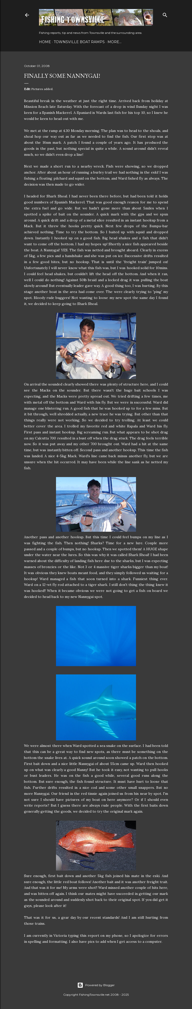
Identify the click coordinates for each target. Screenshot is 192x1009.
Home (45, 42)
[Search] (165, 14)
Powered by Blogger (96, 985)
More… (115, 42)
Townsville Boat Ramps (79, 42)
